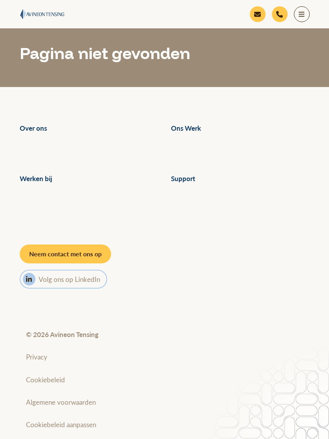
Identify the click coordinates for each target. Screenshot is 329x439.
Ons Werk (186, 128)
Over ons (33, 128)
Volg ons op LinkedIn (61, 279)
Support (183, 178)
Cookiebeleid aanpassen (61, 424)
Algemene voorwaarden (61, 402)
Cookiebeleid (45, 379)
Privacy (36, 356)
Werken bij (36, 178)
